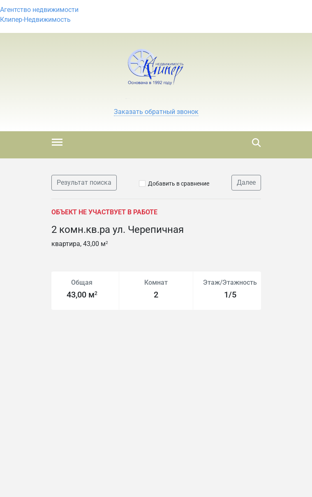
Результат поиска (84, 182)
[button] (156, 112)
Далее (246, 182)
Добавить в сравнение (178, 183)
